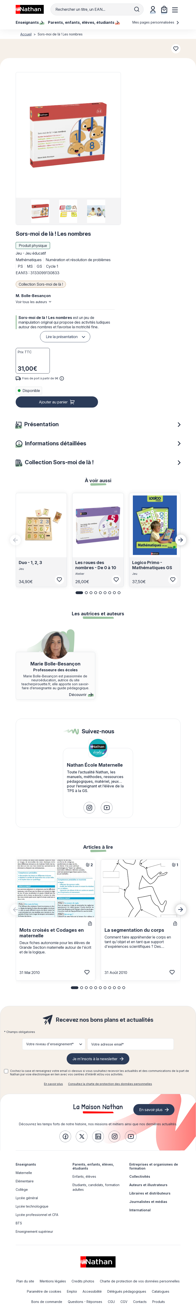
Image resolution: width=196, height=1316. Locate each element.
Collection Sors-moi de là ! (41, 284)
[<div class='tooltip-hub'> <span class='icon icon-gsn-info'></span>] (62, 378)
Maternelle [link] (24, 1173)
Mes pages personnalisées (155, 22)
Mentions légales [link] (53, 1281)
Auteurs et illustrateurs (148, 1185)
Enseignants (26, 1164)
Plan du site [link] (25, 1281)
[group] (40, 211)
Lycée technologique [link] (32, 1206)
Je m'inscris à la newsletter (95, 1058)
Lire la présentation (62, 336)
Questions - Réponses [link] (85, 1302)
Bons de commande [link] (46, 1302)
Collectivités (139, 1176)
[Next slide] (180, 540)
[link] (89, 808)
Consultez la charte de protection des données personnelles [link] (110, 1084)
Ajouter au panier (53, 402)
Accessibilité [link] (92, 1291)
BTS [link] (19, 1223)
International (140, 1210)
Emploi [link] (72, 1291)
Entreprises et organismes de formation (153, 1166)
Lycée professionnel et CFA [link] (37, 1215)
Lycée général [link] (27, 1198)
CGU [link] (111, 1302)
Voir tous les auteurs (31, 302)
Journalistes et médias (148, 1202)
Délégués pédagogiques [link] (126, 1291)
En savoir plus (53, 1084)
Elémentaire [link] (25, 1181)
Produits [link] (158, 1302)
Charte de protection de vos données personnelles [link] (140, 1281)
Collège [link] (22, 1189)
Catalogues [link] (160, 1291)
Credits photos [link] (83, 1281)
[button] (68, 135)
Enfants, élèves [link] (84, 1176)
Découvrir (81, 694)
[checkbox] (6, 1071)
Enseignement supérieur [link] (34, 1231)
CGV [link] (123, 1302)
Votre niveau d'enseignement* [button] (50, 1044)
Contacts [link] (140, 1302)
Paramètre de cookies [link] (44, 1291)
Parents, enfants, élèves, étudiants (93, 1166)
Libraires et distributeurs (150, 1193)
